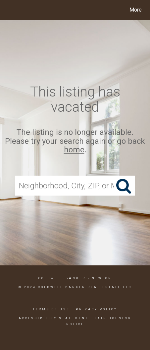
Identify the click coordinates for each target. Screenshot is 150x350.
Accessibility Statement (53, 318)
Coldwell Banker (62, 278)
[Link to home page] (11, 10)
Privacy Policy (96, 309)
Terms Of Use (51, 309)
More (135, 10)
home (74, 149)
